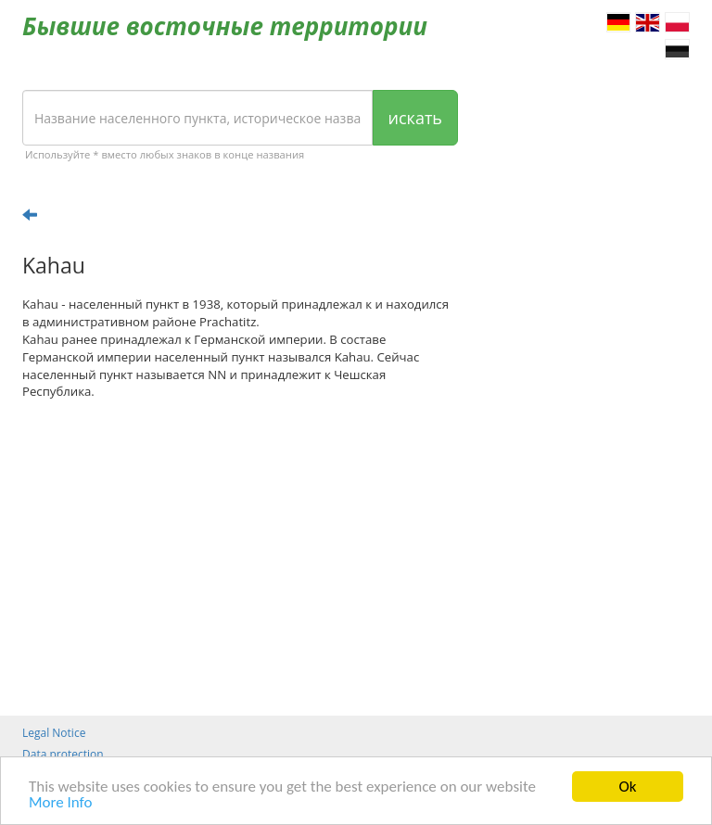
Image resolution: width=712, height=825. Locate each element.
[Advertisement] (240, 558)
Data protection (63, 754)
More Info (60, 803)
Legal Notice (53, 733)
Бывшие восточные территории (224, 26)
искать (415, 118)
